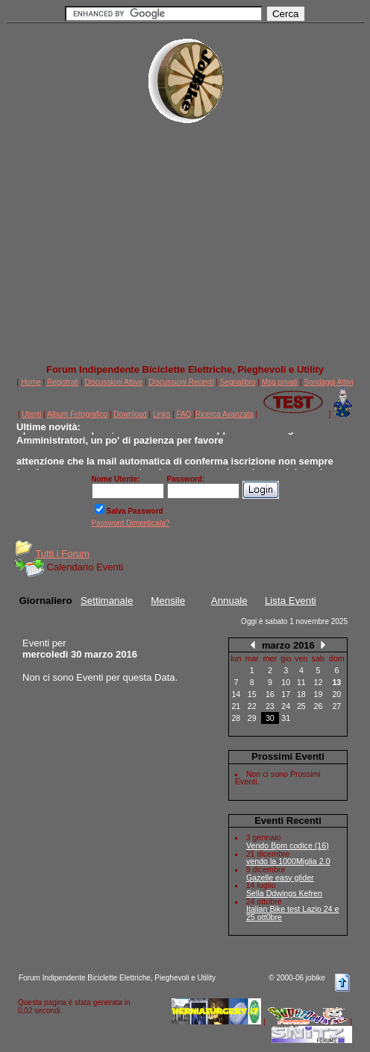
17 (285, 694)
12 (318, 682)
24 (285, 706)
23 (270, 706)
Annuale (229, 600)
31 (285, 718)
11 (301, 682)
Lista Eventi (290, 600)
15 (252, 694)
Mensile (168, 600)
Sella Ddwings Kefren (284, 893)
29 (252, 718)
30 (270, 718)
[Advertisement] (185, 250)
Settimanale (107, 600)
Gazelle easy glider (280, 877)
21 (235, 706)
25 (301, 706)
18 (301, 694)
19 (318, 694)
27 (336, 706)
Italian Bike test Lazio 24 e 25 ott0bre (292, 913)
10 (285, 682)
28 (235, 718)
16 (270, 694)
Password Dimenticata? (131, 523)
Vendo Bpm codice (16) (287, 845)
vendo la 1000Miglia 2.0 (288, 861)
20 (336, 694)
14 (235, 694)
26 (318, 706)
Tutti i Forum (62, 553)
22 (252, 706)
